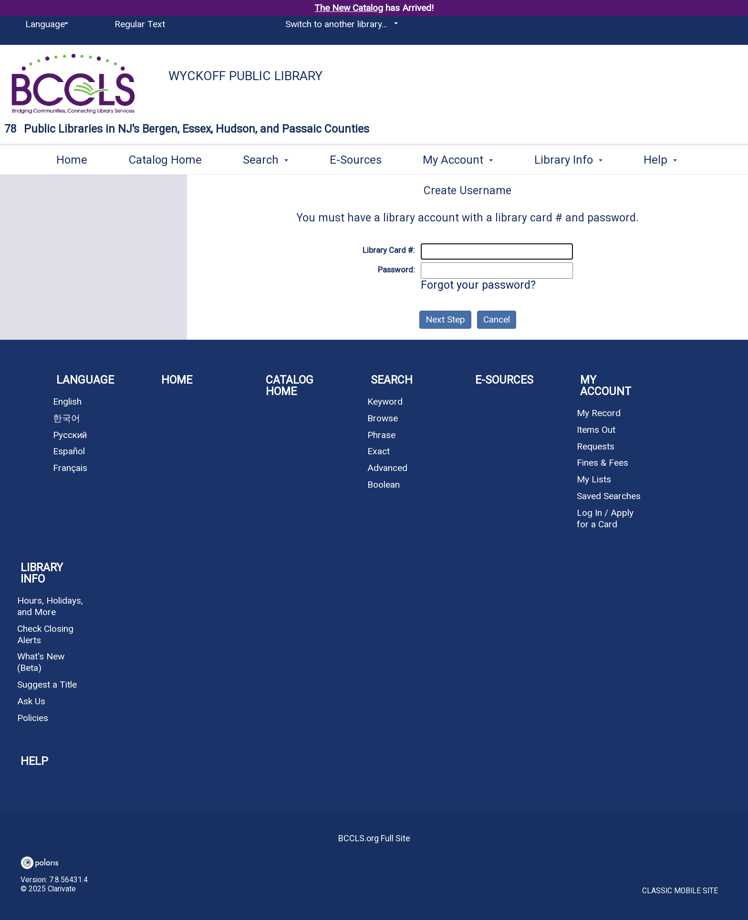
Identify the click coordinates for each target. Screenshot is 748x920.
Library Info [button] (568, 158)
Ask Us (31, 701)
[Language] (45, 24)
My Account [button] (458, 158)
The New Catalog (348, 7)
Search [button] (265, 158)
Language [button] (85, 380)
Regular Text (139, 24)
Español (69, 451)
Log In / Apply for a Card (605, 518)
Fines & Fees (602, 462)
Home (71, 158)
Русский (70, 434)
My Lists (594, 479)
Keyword (385, 401)
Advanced (387, 467)
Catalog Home (165, 158)
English (67, 401)
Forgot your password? (478, 285)
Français (70, 467)
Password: (396, 269)
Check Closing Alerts (45, 634)
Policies (32, 717)
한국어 (66, 418)
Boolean (383, 484)
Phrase (381, 434)
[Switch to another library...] (339, 24)
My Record (599, 413)
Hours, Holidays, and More (50, 606)
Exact (378, 451)
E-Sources (356, 158)
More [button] (665, 160)
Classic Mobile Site (680, 891)
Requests (595, 446)
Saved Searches (609, 496)
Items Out (596, 429)
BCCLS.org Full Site (374, 838)
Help (34, 761)
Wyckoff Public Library (245, 76)
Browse (382, 418)
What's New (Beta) (40, 662)
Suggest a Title (47, 684)
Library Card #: (389, 250)
